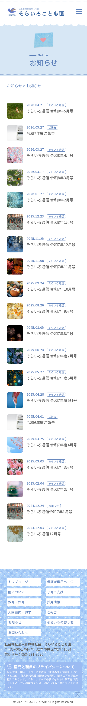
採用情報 (53, 602)
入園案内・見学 (19, 612)
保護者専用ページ (60, 581)
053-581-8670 (32, 654)
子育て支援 (55, 592)
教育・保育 (16, 602)
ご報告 (52, 612)
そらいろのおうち (60, 622)
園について (16, 592)
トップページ (18, 581)
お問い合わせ (18, 632)
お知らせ (14, 85)
